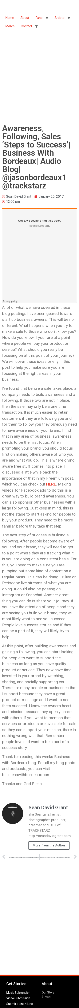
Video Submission (18, 998)
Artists (59, 18)
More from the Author (49, 845)
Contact (26, 26)
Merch (10, 26)
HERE (51, 484)
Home (9, 18)
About (24, 18)
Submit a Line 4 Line (19, 1003)
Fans (39, 18)
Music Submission (18, 992)
